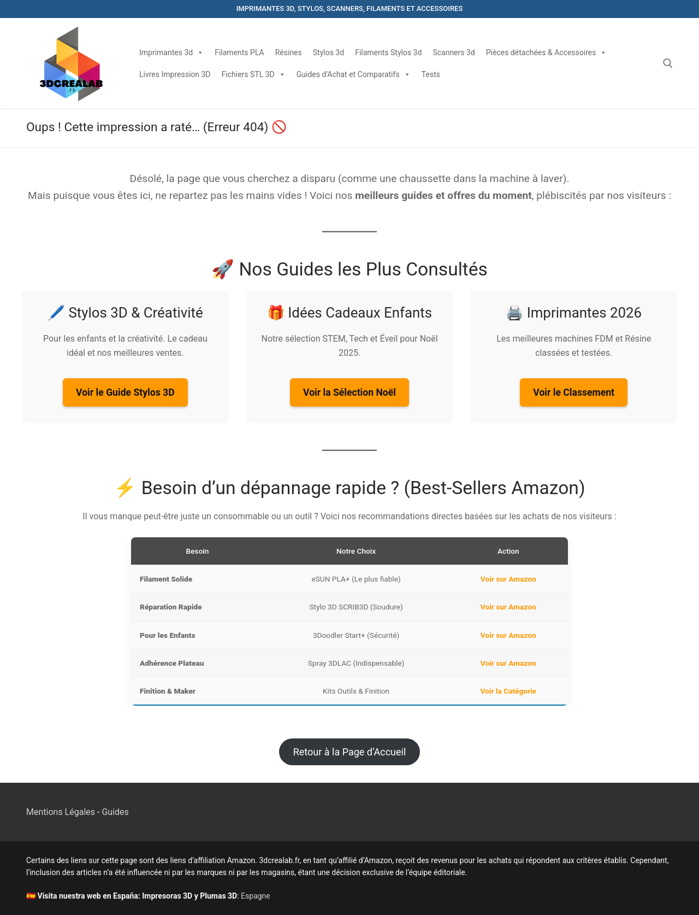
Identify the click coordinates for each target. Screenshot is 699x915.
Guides (115, 812)
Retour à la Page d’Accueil (349, 752)
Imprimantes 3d (171, 52)
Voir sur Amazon (508, 578)
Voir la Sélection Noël (349, 392)
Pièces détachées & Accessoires (546, 52)
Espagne (255, 895)
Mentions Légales (60, 812)
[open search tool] (668, 63)
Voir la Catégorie (509, 691)
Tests (431, 74)
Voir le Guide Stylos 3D (125, 392)
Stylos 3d (328, 52)
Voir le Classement (573, 392)
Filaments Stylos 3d (388, 52)
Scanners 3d (454, 52)
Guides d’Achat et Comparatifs (354, 74)
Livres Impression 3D (175, 74)
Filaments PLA (239, 52)
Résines (288, 52)
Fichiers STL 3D (254, 74)
